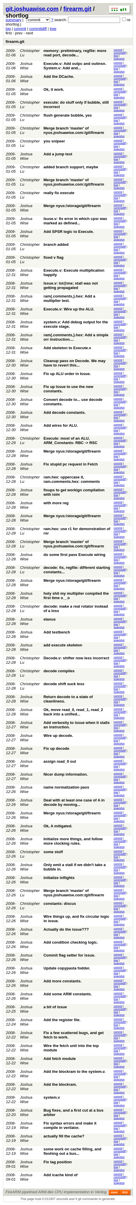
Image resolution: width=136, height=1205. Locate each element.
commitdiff (38, 28)
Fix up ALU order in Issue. (67, 374)
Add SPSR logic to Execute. (69, 231)
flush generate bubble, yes (68, 115)
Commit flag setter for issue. (69, 955)
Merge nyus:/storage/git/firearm (72, 206)
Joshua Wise (26, 65)
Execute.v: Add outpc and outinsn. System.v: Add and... (75, 65)
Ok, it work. (54, 89)
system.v (52, 1097)
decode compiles (59, 671)
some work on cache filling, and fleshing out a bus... (73, 1151)
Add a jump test (58, 154)
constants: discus (60, 903)
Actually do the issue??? (66, 929)
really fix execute (59, 193)
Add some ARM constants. (68, 994)
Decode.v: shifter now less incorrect (76, 658)
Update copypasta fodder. (67, 968)
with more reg (56, 503)
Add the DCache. (59, 76)
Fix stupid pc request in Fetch (71, 464)
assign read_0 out (60, 761)
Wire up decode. (58, 735)
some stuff (53, 852)
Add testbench (57, 632)
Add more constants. (63, 981)
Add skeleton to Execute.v (67, 348)
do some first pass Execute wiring (74, 554)
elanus (50, 619)
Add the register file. (62, 1020)
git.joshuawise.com (32, 9)
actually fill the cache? (64, 1136)
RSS (125, 1192)
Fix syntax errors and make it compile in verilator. (70, 1125)
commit (20, 28)
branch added (56, 244)
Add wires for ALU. (61, 425)
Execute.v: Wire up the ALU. (69, 309)
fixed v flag (54, 257)
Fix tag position (58, 1162)
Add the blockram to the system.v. (75, 1071)
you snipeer (54, 141)
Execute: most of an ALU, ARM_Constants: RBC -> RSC (70, 440)
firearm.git (77, 9)
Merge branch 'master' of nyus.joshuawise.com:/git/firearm (74, 130)
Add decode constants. (65, 412)
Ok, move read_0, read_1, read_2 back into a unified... (73, 711)
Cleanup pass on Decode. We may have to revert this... (75, 363)
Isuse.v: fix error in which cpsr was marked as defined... (75, 220)
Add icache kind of (61, 1175)
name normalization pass (66, 787)
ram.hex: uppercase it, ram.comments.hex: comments (72, 479)
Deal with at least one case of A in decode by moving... (74, 802)
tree (53, 28)
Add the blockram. (60, 1084)
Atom (114, 1192)
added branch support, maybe (71, 167)
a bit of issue (55, 1007)
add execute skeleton (63, 645)
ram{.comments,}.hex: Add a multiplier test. (69, 298)
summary (13, 20)
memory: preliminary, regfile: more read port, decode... (75, 52)
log (8, 28)
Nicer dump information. (66, 774)
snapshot (119, 58)
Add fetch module (60, 1058)
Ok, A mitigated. (58, 826)
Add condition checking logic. (71, 942)
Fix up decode (56, 748)
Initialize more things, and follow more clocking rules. (73, 841)
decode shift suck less (64, 684)
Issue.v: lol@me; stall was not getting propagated (71, 285)
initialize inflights (59, 877)
